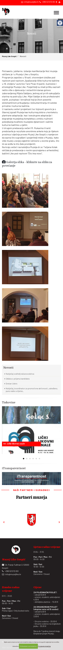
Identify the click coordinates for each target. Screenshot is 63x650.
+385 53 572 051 (48, 2)
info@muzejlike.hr (31, 2)
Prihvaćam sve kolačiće (28, 646)
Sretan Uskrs (11, 383)
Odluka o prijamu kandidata (18, 378)
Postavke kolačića (44, 646)
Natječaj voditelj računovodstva (20, 373)
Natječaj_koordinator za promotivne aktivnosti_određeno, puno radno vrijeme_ (32, 389)
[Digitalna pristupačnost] (60, 23)
